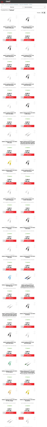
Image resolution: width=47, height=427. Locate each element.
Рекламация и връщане (30, 408)
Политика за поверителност (8, 409)
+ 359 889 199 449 (21, 421)
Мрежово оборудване (23, 4)
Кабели (30, 4)
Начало (2, 4)
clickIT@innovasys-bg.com (10, 421)
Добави (7, 38)
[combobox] (34, 7)
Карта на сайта (5, 413)
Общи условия (5, 408)
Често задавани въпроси (7, 411)
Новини (26, 411)
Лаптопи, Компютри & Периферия (11, 4)
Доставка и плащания (29, 409)
